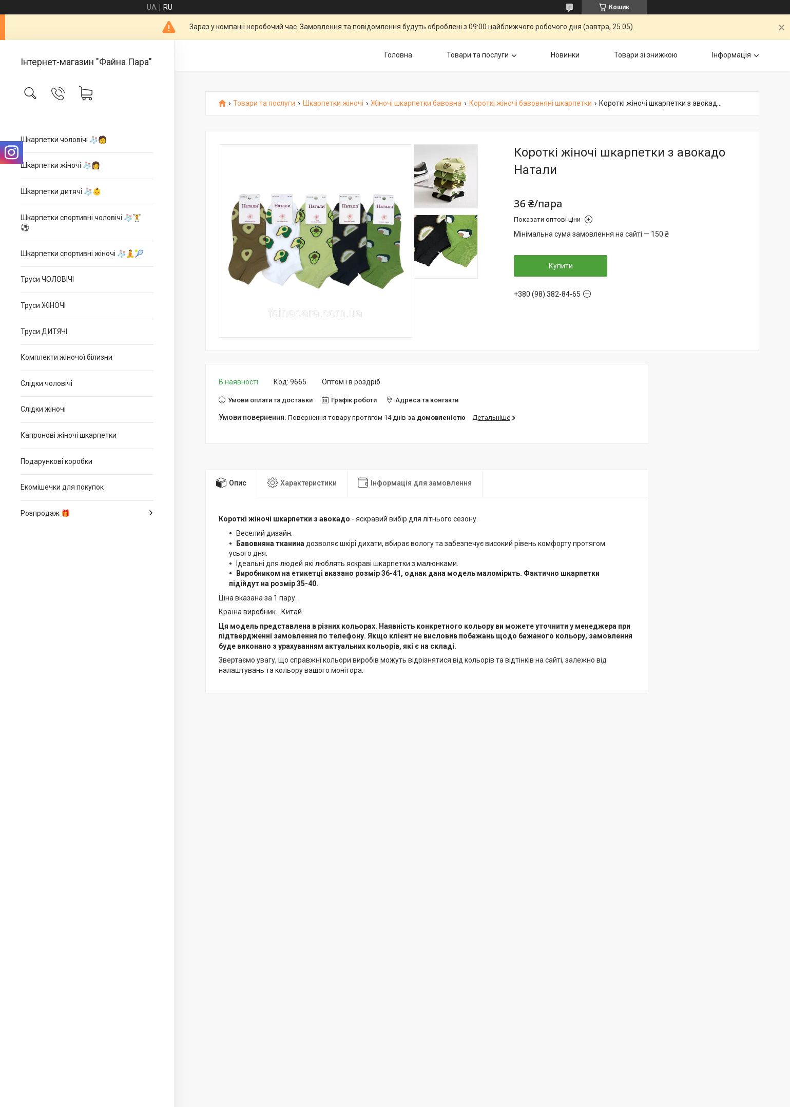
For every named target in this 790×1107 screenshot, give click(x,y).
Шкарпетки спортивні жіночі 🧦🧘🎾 (82, 253)
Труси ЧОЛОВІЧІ (47, 279)
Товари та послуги (478, 55)
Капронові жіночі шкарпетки (69, 435)
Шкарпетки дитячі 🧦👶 (61, 191)
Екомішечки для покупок (62, 487)
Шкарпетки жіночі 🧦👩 (60, 165)
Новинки (565, 55)
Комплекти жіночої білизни (66, 357)
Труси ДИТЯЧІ (44, 331)
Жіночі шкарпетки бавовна (416, 103)
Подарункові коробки (56, 461)
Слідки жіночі (43, 409)
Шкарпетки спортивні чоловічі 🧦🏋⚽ (81, 222)
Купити (561, 266)
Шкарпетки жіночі (333, 103)
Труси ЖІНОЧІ (43, 305)
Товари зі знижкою (646, 55)
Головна (398, 55)
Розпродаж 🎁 (45, 513)
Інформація (731, 55)
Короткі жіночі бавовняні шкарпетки (530, 103)
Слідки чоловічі (46, 383)
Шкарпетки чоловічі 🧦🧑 (64, 139)
